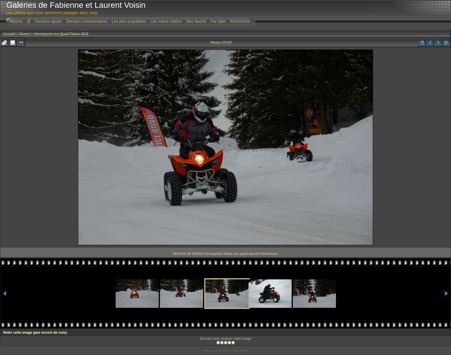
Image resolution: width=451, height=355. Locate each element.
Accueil (9, 34)
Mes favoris (196, 21)
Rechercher (240, 21)
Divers (24, 34)
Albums (16, 21)
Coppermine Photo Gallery (232, 350)
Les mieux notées (166, 21)
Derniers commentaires (87, 21)
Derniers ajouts (48, 21)
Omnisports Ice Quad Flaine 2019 (61, 34)
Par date (218, 21)
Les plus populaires (129, 21)
